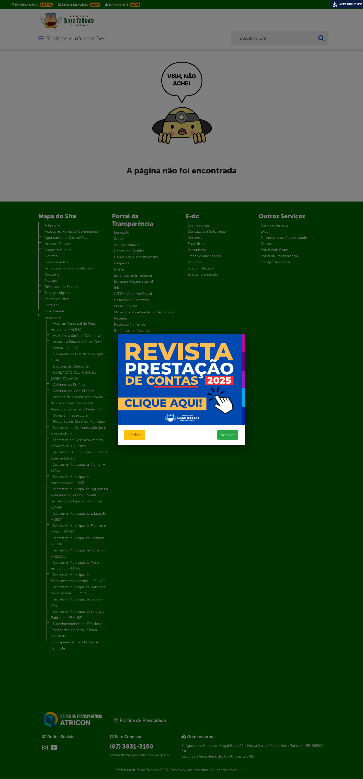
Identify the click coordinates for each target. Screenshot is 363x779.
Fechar (134, 435)
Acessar (228, 435)
